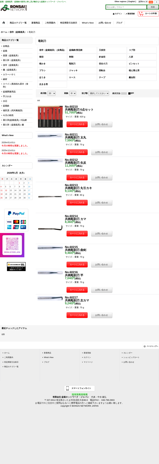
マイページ (88, 362)
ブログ (46, 362)
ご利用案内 (8, 357)
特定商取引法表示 (11, 362)
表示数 (43, 93)
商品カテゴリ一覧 (11, 367)
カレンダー (127, 353)
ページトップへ (152, 346)
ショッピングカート (131, 357)
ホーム (7, 353)
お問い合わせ (128, 362)
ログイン (118, 14)
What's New (49, 357)
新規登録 (131, 14)
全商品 (6, 46)
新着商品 (47, 353)
